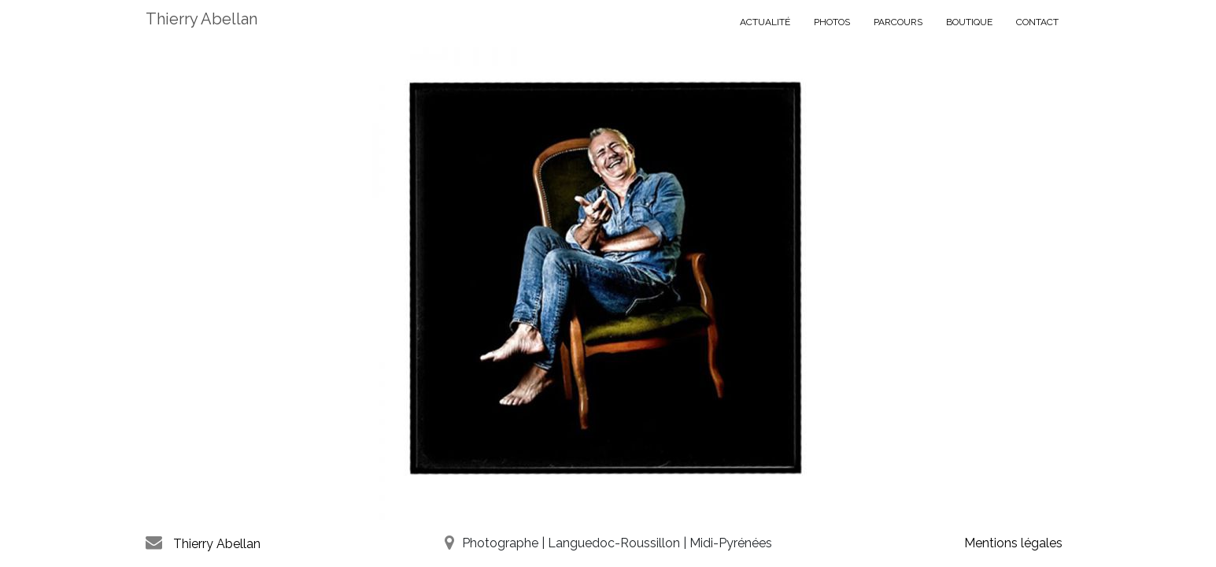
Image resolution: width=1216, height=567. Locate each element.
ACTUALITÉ (765, 22)
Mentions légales (1013, 543)
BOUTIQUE (969, 22)
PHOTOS (832, 22)
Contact (1037, 22)
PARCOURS (898, 22)
